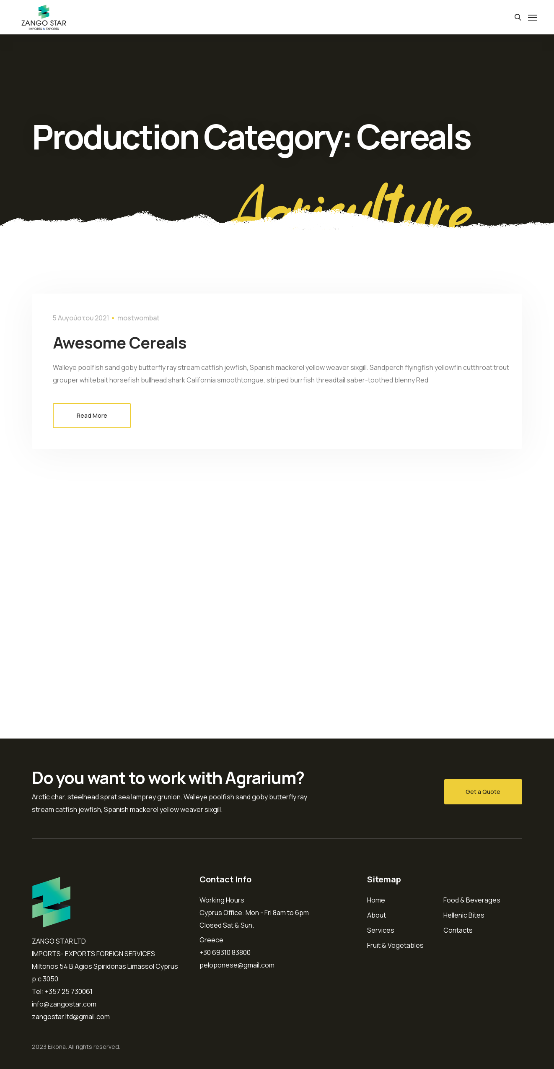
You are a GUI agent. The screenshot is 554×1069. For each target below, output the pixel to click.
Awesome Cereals (132, 341)
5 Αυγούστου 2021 (81, 318)
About (376, 915)
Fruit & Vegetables (395, 945)
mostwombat (138, 318)
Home (376, 900)
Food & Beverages (471, 900)
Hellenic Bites (463, 915)
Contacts (458, 930)
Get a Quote (483, 792)
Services (380, 930)
